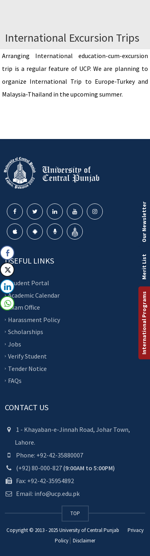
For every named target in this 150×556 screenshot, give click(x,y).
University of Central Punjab (89, 530)
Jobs (14, 344)
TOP (75, 513)
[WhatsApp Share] (7, 303)
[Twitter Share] (7, 269)
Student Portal (28, 283)
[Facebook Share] (7, 253)
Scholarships (25, 332)
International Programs (144, 323)
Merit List (144, 267)
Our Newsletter (144, 221)
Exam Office (24, 307)
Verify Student (27, 356)
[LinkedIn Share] (7, 286)
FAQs (15, 381)
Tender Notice (27, 368)
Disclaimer (83, 540)
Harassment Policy (34, 319)
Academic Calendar (34, 295)
